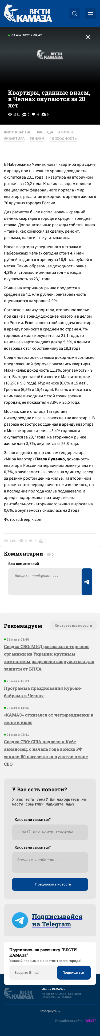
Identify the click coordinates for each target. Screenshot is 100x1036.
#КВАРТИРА (14, 138)
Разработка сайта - (75, 1021)
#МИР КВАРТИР (17, 132)
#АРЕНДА (45, 132)
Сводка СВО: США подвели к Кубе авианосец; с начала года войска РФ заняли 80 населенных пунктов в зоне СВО (46, 753)
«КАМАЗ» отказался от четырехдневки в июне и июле (48, 718)
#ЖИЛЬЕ (66, 132)
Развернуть (50, 1011)
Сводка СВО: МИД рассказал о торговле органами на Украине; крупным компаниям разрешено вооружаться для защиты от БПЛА (49, 658)
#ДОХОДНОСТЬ (63, 138)
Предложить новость (53, 884)
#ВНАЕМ (37, 138)
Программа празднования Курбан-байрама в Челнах (43, 691)
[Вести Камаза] (28, 13)
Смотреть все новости (73, 625)
